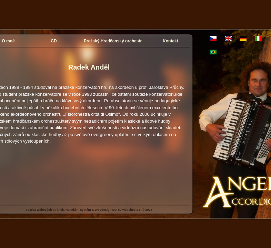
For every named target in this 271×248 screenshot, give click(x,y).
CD (54, 41)
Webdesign (103, 209)
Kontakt (170, 41)
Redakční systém (78, 209)
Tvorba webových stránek (45, 209)
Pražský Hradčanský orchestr (113, 41)
